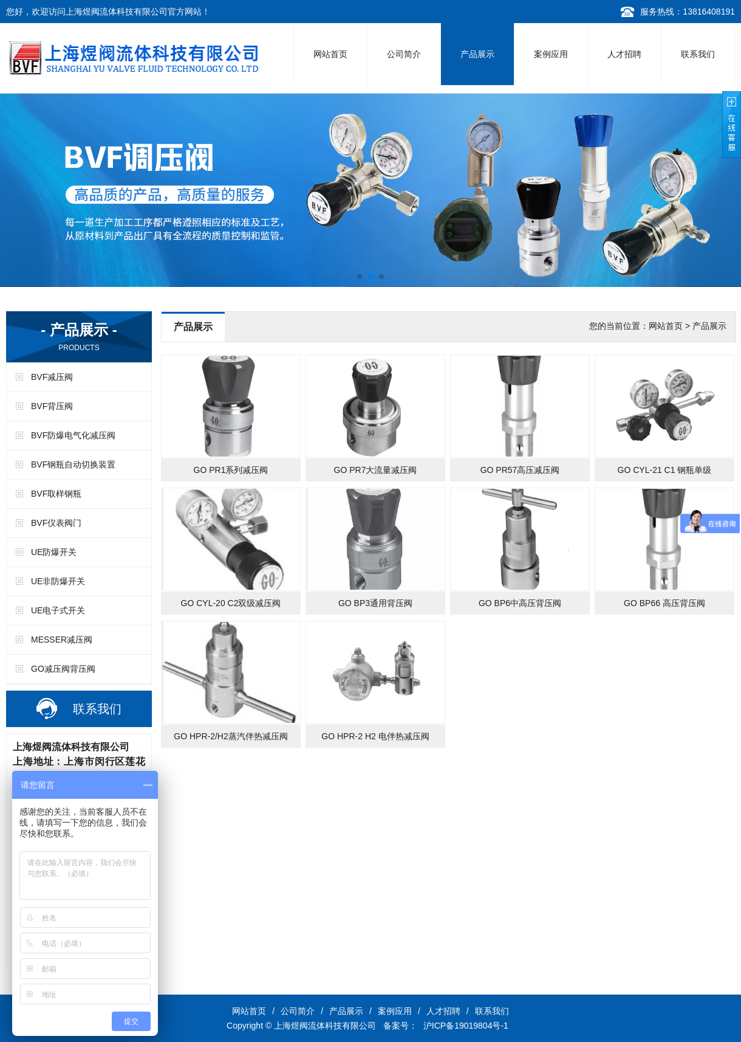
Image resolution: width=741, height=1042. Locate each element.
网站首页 (330, 54)
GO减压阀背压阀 (63, 669)
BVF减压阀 (52, 377)
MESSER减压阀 (61, 639)
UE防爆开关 (54, 552)
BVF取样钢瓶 (56, 494)
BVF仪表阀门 (56, 523)
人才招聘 (624, 54)
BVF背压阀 (52, 406)
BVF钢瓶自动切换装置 (73, 464)
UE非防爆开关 (58, 581)
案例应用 (551, 54)
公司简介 (404, 54)
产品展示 (477, 54)
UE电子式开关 (58, 610)
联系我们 (698, 54)
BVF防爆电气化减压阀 (73, 435)
